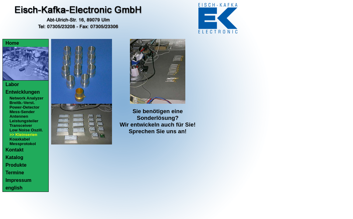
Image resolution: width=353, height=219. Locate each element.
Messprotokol (22, 143)
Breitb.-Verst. (22, 102)
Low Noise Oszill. (26, 130)
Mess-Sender (22, 111)
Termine (14, 172)
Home (12, 43)
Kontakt (14, 149)
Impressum (18, 180)
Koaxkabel (19, 139)
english (14, 187)
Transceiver (20, 125)
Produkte (15, 165)
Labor (12, 84)
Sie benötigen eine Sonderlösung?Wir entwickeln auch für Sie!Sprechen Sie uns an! (157, 121)
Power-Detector (24, 107)
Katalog (14, 157)
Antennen (18, 116)
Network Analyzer (26, 98)
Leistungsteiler (23, 121)
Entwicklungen (22, 92)
